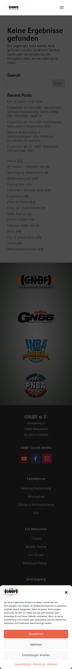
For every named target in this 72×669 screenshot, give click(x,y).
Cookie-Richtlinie (22, 663)
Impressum (52, 663)
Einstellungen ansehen (36, 655)
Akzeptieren (36, 634)
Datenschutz (39, 663)
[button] (66, 592)
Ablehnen (36, 644)
